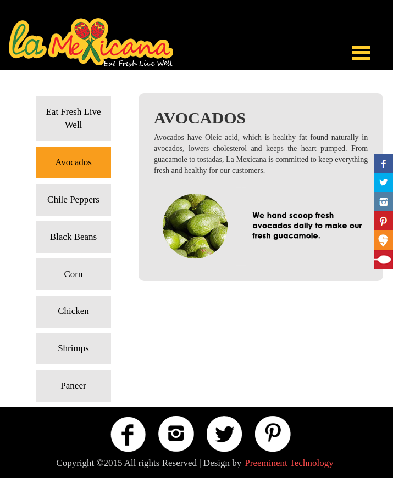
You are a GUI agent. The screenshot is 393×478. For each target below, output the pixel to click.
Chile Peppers (73, 199)
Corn (73, 274)
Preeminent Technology (289, 463)
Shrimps (73, 348)
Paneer (73, 385)
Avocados (73, 162)
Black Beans (73, 237)
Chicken (73, 311)
